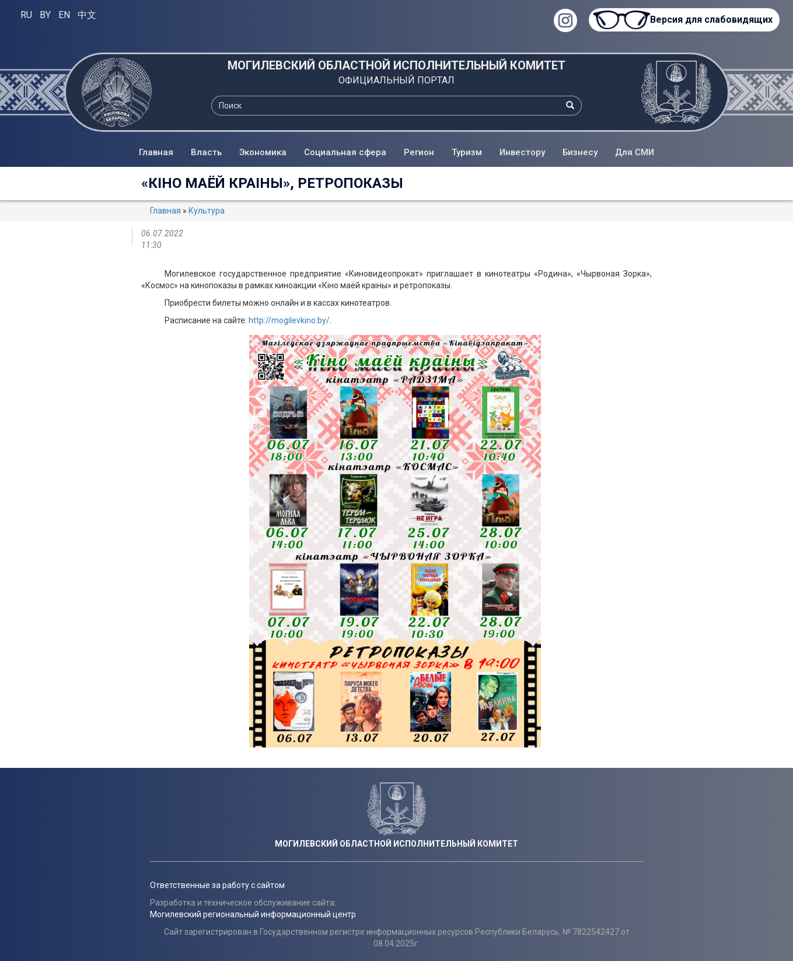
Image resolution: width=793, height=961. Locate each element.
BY (45, 14)
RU (26, 14)
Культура (206, 210)
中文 (87, 14)
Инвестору (522, 152)
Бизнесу (580, 152)
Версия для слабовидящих (711, 19)
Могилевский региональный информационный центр (253, 914)
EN (64, 14)
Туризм (467, 152)
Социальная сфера (345, 152)
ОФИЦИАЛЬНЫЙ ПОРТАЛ (396, 80)
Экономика (263, 152)
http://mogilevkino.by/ (289, 320)
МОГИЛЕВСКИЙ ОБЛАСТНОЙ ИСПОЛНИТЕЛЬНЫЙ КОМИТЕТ (396, 65)
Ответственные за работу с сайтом (217, 885)
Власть (206, 152)
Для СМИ (634, 152)
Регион (419, 152)
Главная (156, 152)
